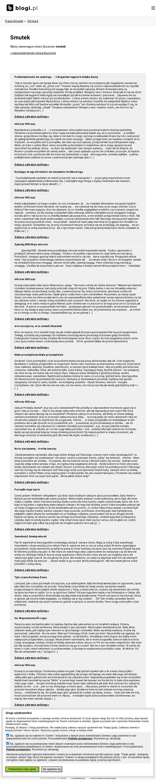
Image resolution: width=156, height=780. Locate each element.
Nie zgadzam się (52, 769)
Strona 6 (32, 21)
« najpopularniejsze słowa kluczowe (33, 53)
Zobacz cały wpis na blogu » (31, 116)
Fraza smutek (14, 21)
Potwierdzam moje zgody (22, 769)
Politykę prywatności (80, 738)
